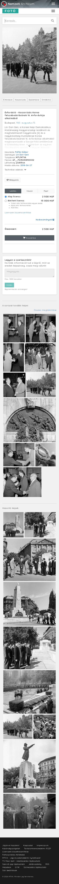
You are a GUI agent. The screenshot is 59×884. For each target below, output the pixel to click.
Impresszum (42, 845)
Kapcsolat (28, 845)
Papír (46, 191)
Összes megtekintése (45, 310)
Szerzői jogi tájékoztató (13, 864)
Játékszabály (35, 864)
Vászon (29, 191)
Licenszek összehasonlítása (18, 212)
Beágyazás (12, 180)
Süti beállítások (9, 870)
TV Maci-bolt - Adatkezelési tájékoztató (21, 861)
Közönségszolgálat (11, 848)
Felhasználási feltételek (13, 855)
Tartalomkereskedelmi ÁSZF (37, 848)
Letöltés (13, 191)
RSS (47, 864)
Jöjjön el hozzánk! (11, 845)
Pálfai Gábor (21, 152)
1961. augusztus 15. (26, 123)
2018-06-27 (26, 165)
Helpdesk (6, 867)
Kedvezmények (45, 220)
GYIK (17, 867)
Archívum (17, 4)
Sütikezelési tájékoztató (35, 867)
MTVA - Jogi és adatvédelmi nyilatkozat (21, 858)
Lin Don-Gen (22, 155)
